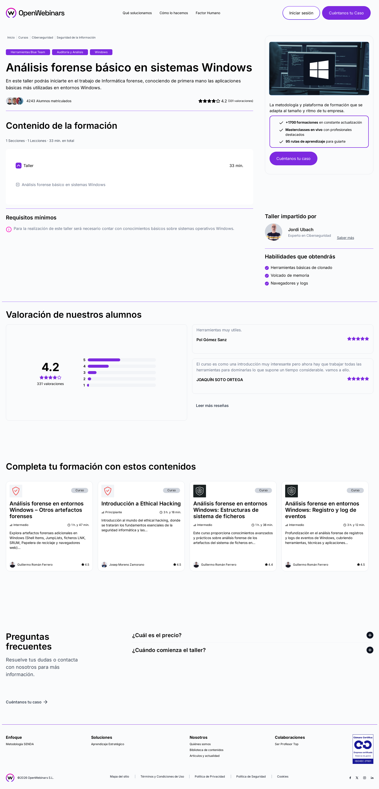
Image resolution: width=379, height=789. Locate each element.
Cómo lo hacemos (174, 13)
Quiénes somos (200, 744)
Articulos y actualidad (204, 756)
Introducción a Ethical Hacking (141, 503)
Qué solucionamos (137, 13)
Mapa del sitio (120, 776)
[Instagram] (364, 777)
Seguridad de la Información (76, 37)
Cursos (23, 37)
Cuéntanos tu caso (293, 158)
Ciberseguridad (42, 37)
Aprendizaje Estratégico (107, 744)
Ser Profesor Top (286, 744)
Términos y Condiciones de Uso (162, 776)
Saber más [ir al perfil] (345, 238)
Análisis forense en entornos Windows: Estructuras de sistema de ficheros (230, 509)
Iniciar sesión (301, 12)
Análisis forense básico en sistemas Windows (60, 184)
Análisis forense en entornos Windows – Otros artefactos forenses (47, 509)
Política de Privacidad (210, 776)
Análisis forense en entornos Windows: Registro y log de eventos (322, 509)
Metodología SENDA (20, 744)
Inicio (11, 37)
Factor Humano (208, 13)
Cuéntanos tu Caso (346, 12)
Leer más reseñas (212, 405)
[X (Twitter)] (357, 777)
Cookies (282, 776)
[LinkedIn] (372, 778)
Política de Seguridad (251, 776)
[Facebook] (350, 778)
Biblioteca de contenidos (206, 750)
